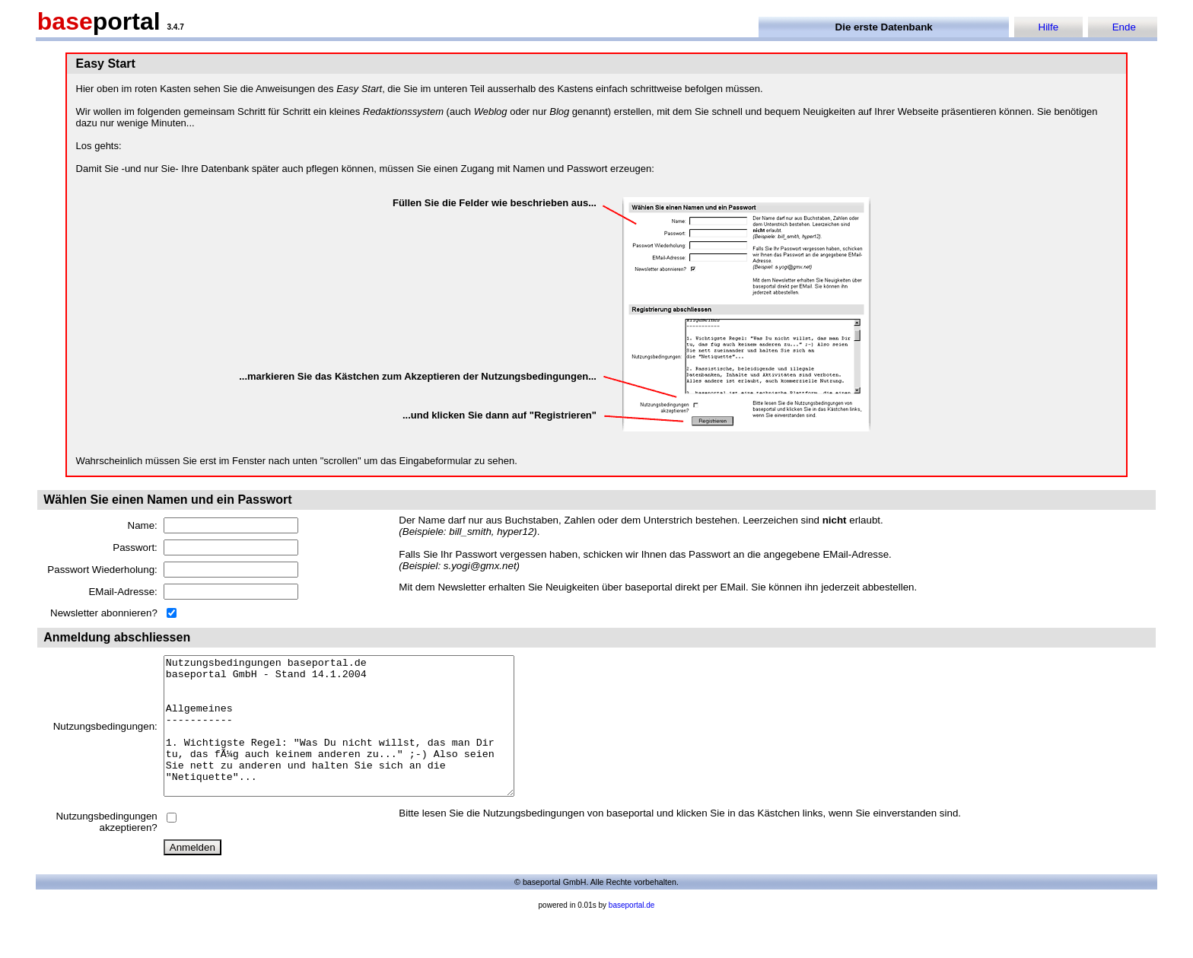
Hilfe (1049, 27)
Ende (1124, 27)
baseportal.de (632, 932)
